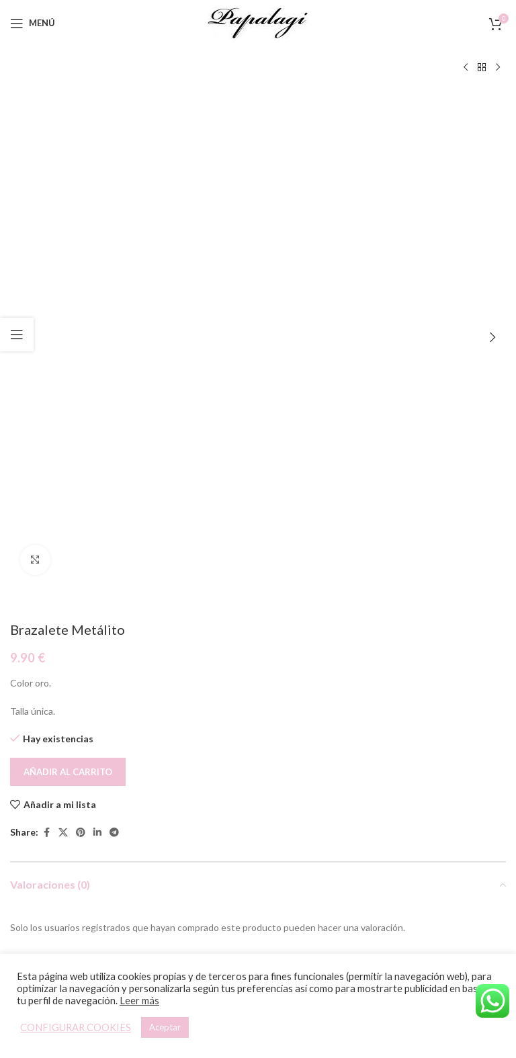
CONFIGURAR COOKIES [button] (75, 1027)
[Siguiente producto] (498, 68)
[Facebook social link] (46, 352)
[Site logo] (258, 22)
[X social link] (63, 352)
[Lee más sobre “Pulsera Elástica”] (120, 845)
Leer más (139, 1000)
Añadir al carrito (68, 291)
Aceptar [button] (165, 1027)
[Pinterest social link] (80, 352)
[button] (23, 97)
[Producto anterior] (466, 68)
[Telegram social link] (114, 352)
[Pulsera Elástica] (132, 741)
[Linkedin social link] (97, 352)
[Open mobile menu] (32, 23)
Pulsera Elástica (132, 876)
